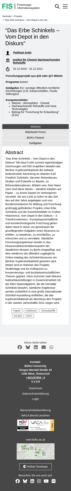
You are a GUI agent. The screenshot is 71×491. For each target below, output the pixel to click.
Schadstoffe (48, 310)
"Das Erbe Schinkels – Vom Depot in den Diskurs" (28, 20)
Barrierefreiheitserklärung (35, 410)
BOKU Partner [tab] (35, 137)
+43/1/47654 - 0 (35, 377)
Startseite (6, 16)
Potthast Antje (22, 52)
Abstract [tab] (35, 126)
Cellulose (31, 310)
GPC (29, 316)
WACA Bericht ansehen (35, 415)
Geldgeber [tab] (35, 143)
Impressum (35, 388)
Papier (17, 310)
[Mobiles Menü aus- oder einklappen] (65, 6)
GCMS (18, 316)
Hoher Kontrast (35, 466)
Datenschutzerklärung (35, 393)
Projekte (18, 16)
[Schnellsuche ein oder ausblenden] (57, 6)
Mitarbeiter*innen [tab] (35, 132)
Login (35, 398)
